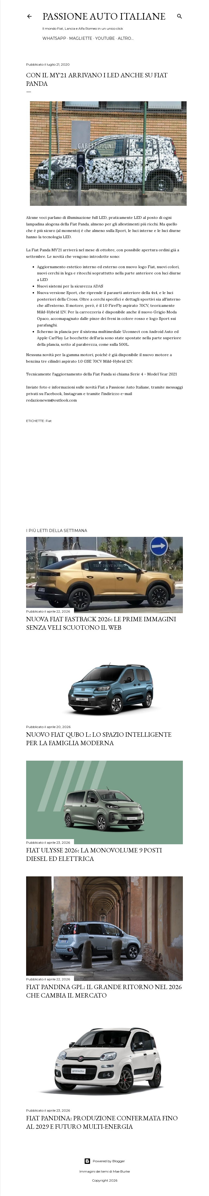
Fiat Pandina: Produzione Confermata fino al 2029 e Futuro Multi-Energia (102, 1122)
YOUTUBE (105, 38)
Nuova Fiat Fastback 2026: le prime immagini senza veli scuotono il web (101, 623)
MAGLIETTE (80, 38)
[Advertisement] (104, 476)
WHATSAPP (54, 38)
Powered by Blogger (104, 1161)
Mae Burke (121, 1171)
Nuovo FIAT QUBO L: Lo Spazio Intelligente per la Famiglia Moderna (98, 738)
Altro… (126, 38)
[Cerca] (179, 15)
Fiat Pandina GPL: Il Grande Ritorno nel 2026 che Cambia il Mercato (104, 991)
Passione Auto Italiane (103, 16)
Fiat (49, 421)
